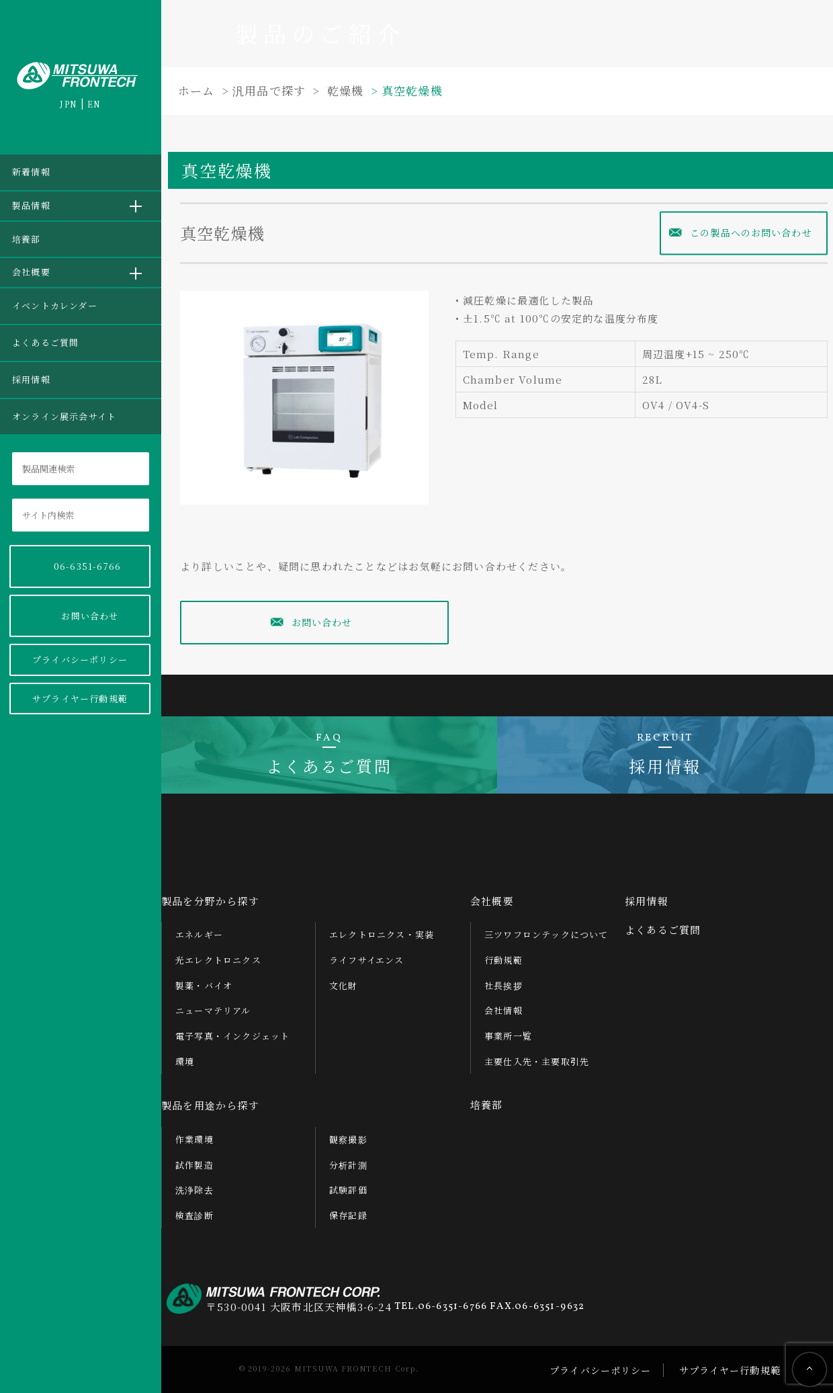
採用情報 (31, 379)
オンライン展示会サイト (64, 416)
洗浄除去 (194, 1184)
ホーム (196, 90)
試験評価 (348, 1184)
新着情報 (31, 171)
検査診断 (194, 1210)
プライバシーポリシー (80, 659)
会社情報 (503, 1005)
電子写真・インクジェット (232, 1030)
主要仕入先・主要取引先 (536, 1056)
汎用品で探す (269, 90)
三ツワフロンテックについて (546, 929)
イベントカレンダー (54, 305)
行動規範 (503, 954)
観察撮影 (348, 1134)
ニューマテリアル (213, 1005)
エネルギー (199, 929)
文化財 (343, 980)
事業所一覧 (508, 1030)
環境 (184, 1056)
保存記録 (348, 1210)
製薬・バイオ (203, 980)
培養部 (26, 239)
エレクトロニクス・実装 (381, 929)
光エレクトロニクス (218, 954)
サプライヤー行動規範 (80, 698)
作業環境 (194, 1134)
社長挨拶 (503, 980)
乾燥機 (345, 90)
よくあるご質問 (45, 342)
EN (94, 104)
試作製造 (194, 1158)
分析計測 (348, 1158)
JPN (68, 104)
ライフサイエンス (366, 954)
